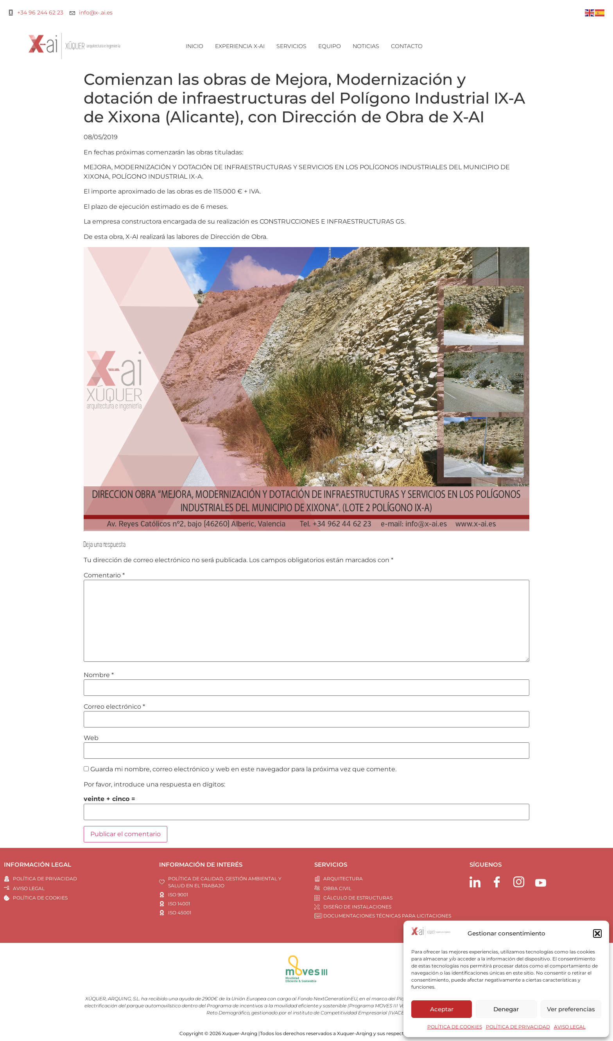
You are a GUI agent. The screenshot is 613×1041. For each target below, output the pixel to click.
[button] (597, 933)
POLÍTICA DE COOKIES (454, 1027)
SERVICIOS (291, 46)
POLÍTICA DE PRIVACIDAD (518, 1027)
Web (91, 738)
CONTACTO (407, 46)
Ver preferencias (571, 1009)
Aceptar (441, 1009)
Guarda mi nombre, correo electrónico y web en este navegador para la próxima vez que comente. (243, 769)
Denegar (506, 1009)
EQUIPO (329, 46)
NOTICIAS (366, 46)
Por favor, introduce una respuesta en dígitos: (154, 784)
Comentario (104, 575)
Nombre (99, 675)
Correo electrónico (114, 707)
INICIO (194, 46)
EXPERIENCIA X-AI (240, 46)
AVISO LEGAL (570, 1027)
